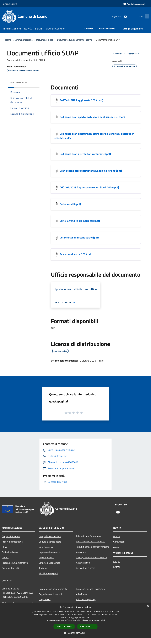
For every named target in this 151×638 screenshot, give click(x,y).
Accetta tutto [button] (64, 626)
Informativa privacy (86, 599)
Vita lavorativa (46, 547)
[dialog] (75, 620)
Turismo (43, 568)
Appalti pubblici (46, 557)
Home (8, 40)
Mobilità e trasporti (48, 573)
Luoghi (116, 561)
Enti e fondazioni (10, 552)
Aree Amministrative (12, 541)
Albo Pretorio (82, 594)
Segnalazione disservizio (51, 594)
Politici (5, 557)
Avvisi (116, 547)
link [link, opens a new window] (103, 620)
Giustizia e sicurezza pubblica (90, 541)
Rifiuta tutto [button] (87, 626)
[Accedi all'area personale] (134, 3)
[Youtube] (120, 16)
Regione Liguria (9, 4)
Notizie (116, 536)
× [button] (148, 606)
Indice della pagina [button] (18, 82)
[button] (75, 633)
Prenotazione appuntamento (53, 589)
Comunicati (119, 541)
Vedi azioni (134, 54)
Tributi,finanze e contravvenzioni (92, 547)
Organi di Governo (11, 536)
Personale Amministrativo (15, 563)
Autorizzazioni (83, 562)
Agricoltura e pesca (85, 568)
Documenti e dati (44, 40)
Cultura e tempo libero (50, 541)
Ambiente (81, 552)
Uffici (4, 547)
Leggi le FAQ (45, 599)
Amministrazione (24, 40)
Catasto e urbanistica (49, 563)
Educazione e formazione (88, 536)
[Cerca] (145, 16)
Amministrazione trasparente (91, 589)
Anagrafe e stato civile (50, 536)
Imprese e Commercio (49, 552)
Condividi (119, 54)
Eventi (116, 566)
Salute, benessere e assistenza (91, 557)
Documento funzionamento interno (74, 40)
